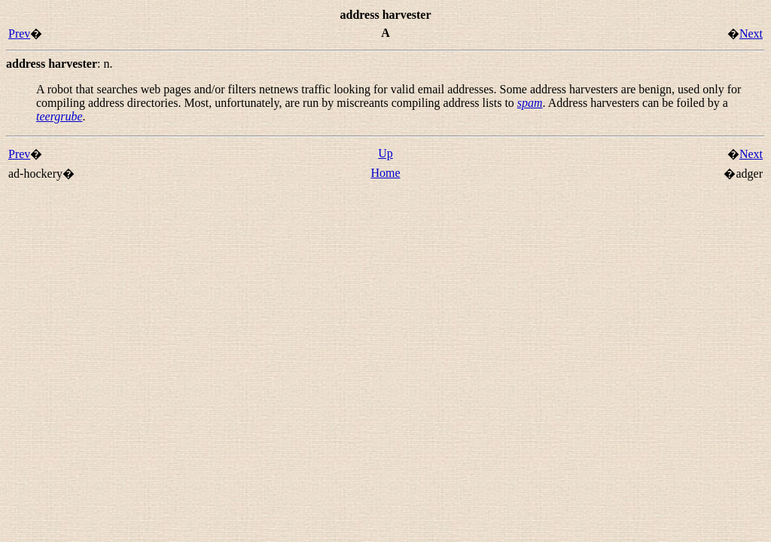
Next (751, 33)
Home (385, 172)
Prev (19, 33)
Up (385, 153)
